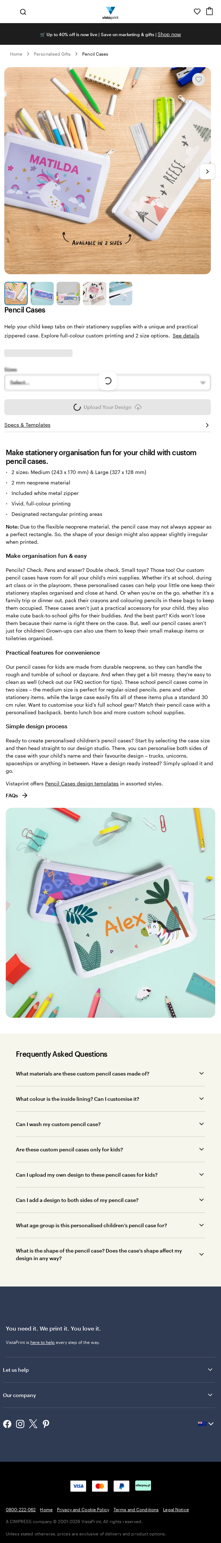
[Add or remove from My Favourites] (198, 79)
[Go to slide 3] (68, 293)
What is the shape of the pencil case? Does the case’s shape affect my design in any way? (99, 1254)
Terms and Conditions (136, 1509)
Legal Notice (176, 1509)
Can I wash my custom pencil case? (58, 1124)
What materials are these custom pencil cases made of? (82, 1073)
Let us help (108, 1369)
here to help (42, 1342)
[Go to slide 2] (42, 293)
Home (16, 53)
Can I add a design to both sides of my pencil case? (77, 1200)
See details (186, 335)
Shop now (169, 34)
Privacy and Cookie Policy (83, 1509)
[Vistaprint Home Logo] (110, 11)
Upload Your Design (108, 409)
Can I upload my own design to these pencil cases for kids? (87, 1175)
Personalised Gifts (52, 53)
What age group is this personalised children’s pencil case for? (91, 1225)
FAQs (17, 795)
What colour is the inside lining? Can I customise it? (77, 1099)
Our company (108, 1394)
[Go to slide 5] (121, 293)
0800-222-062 (21, 1509)
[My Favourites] (197, 11)
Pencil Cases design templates (82, 783)
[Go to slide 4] (94, 293)
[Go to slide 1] (16, 293)
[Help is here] (187, 12)
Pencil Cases (95, 53)
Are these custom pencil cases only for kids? (69, 1149)
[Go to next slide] (207, 172)
